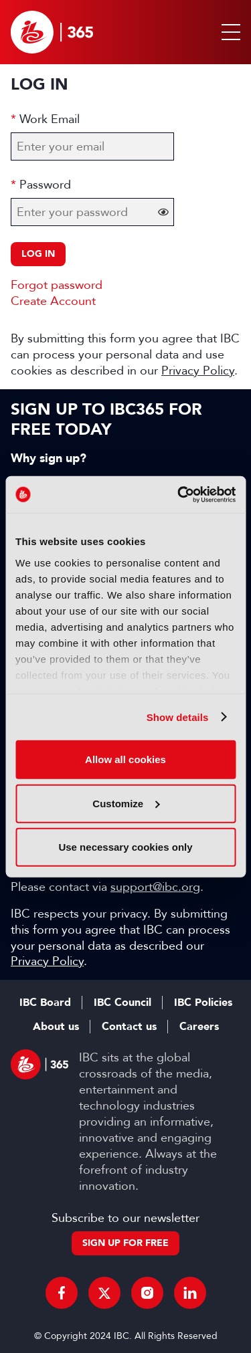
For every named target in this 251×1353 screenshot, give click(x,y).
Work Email (49, 119)
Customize (125, 803)
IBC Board (45, 1002)
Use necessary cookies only (125, 847)
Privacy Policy (197, 370)
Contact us (129, 1026)
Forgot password (56, 285)
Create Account (53, 301)
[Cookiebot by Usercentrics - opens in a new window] (179, 494)
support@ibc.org (155, 887)
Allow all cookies (125, 759)
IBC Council (122, 1002)
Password (45, 185)
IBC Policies (203, 1002)
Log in (38, 253)
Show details (178, 716)
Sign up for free (125, 1243)
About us (56, 1026)
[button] (228, 32)
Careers (199, 1026)
